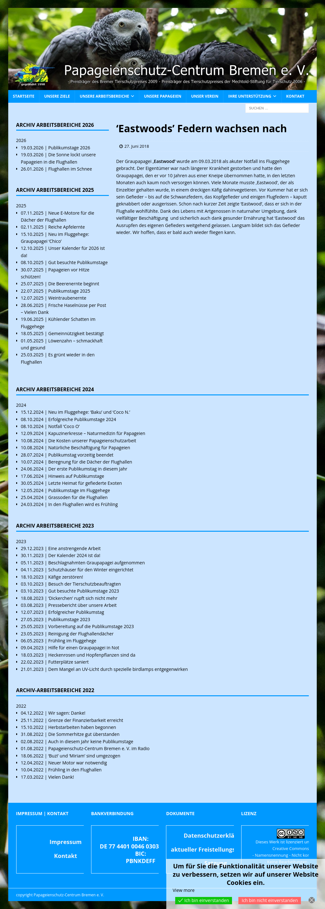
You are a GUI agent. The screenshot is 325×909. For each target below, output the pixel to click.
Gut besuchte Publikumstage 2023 (83, 591)
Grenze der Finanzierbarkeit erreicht (85, 720)
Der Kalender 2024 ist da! (74, 555)
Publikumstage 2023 (69, 619)
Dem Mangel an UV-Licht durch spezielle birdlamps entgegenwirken (118, 669)
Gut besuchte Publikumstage (78, 262)
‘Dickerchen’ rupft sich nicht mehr (82, 598)
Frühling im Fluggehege (72, 641)
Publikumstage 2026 (69, 148)
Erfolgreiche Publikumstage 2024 (82, 419)
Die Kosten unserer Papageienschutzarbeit (92, 441)
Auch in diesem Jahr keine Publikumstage (90, 741)
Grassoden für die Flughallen (78, 497)
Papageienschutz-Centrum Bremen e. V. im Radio (98, 748)
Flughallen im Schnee (70, 169)
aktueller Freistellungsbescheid (216, 849)
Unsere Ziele (57, 96)
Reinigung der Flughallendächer (81, 634)
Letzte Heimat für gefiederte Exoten (85, 483)
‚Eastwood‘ (164, 161)
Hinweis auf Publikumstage (76, 476)
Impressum (66, 842)
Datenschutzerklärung (216, 835)
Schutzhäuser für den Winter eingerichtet (90, 570)
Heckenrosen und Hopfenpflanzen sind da (92, 655)
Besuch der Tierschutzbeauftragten (84, 584)
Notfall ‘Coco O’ (64, 426)
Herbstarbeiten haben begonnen (82, 727)
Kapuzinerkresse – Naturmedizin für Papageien (96, 433)
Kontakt (295, 96)
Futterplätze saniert (68, 662)
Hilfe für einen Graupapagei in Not (83, 648)
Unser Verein (204, 96)
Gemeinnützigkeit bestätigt (76, 333)
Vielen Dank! (61, 777)
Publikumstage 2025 (69, 291)
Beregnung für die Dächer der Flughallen (90, 462)
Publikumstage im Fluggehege (79, 490)
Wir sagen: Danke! (66, 713)
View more (184, 890)
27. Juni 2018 (136, 146)
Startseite (24, 96)
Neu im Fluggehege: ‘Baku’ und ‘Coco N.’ (89, 412)
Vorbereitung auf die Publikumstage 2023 (91, 626)
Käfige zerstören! (65, 577)
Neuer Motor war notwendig (77, 763)
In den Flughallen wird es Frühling (83, 504)
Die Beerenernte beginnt (73, 284)
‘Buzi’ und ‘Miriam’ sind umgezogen (84, 756)
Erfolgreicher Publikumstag (76, 612)
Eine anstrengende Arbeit (74, 548)
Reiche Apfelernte (66, 227)
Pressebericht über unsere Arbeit (82, 605)
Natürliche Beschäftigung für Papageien (89, 448)
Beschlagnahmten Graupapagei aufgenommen (96, 563)
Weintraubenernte (67, 298)
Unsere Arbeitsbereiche (104, 96)
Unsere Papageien (162, 96)
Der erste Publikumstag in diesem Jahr (87, 469)
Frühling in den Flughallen (75, 770)
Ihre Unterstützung (249, 96)
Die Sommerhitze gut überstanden (84, 734)
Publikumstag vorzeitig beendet (80, 455)
